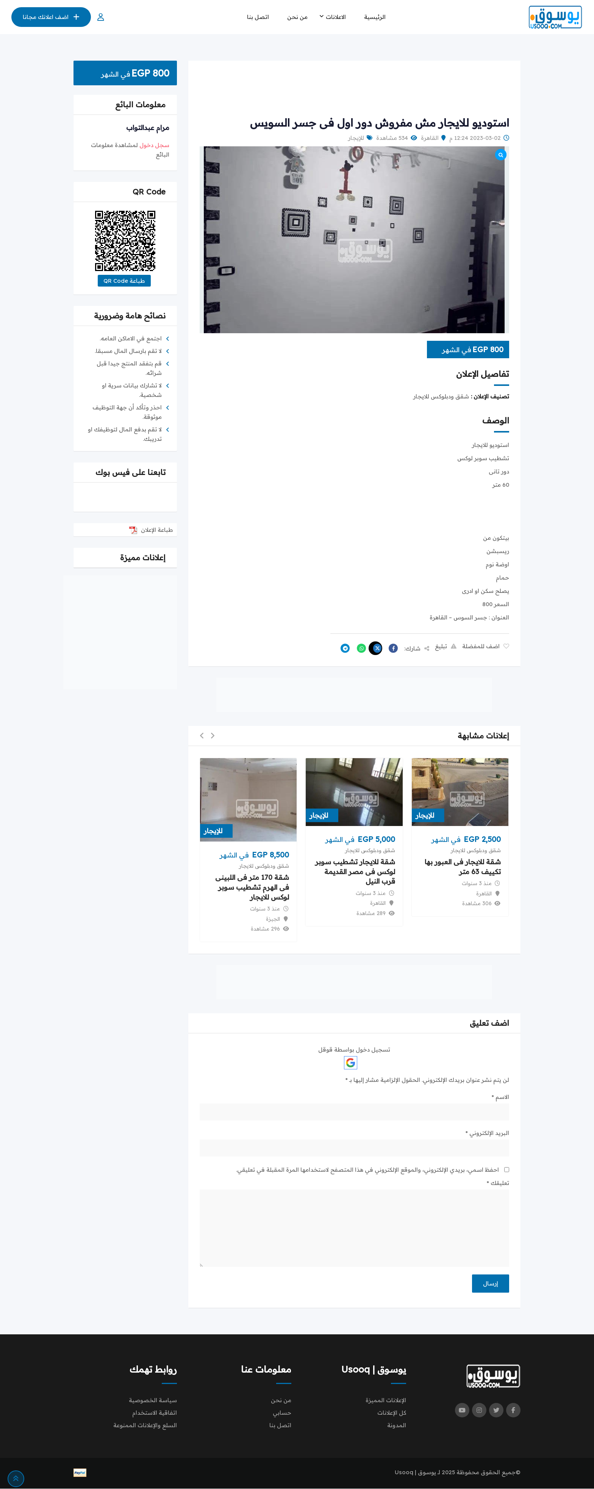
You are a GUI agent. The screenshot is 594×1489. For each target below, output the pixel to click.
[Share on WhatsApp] (359, 648)
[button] (212, 736)
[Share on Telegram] (343, 648)
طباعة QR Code (124, 280)
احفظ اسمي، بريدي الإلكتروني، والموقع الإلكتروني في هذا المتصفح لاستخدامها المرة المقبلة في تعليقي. (367, 1169)
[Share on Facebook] (391, 648)
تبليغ (445, 646)
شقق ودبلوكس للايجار (476, 850)
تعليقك (498, 1182)
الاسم (500, 1096)
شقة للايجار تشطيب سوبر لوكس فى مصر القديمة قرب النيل (355, 871)
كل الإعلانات (391, 1413)
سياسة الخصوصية (153, 1400)
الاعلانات (336, 16)
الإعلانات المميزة (386, 1400)
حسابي (282, 1413)
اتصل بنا (258, 16)
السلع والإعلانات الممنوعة (145, 1425)
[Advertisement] (354, 89)
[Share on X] (375, 648)
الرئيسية (375, 16)
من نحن (297, 16)
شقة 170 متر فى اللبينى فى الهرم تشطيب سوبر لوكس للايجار (252, 887)
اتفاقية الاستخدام (154, 1413)
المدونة (396, 1425)
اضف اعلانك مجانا (51, 16)
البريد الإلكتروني (487, 1132)
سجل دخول (154, 145)
